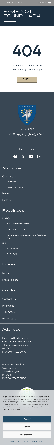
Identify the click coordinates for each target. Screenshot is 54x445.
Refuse (27, 426)
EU (4, 243)
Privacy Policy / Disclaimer (32, 441)
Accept (27, 418)
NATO (6, 218)
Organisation (10, 176)
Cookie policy (15, 441)
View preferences (27, 434)
